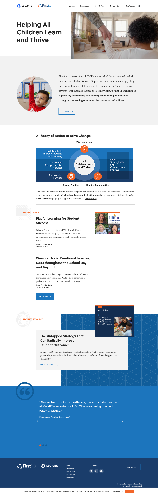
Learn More (90, 198)
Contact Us (130, 6)
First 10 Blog (99, 6)
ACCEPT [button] (129, 491)
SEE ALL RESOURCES (49, 364)
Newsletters (115, 6)
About (71, 6)
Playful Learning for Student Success (57, 220)
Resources (84, 6)
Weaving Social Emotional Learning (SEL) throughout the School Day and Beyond (63, 262)
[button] (139, 6)
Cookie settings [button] (117, 491)
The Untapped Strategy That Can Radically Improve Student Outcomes (62, 340)
